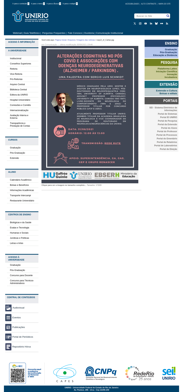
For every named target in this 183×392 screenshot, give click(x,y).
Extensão (14, 158)
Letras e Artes (16, 243)
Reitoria (13, 69)
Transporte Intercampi (20, 195)
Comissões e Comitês (20, 105)
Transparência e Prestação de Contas (20, 124)
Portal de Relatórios (167, 142)
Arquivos (71, 40)
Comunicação (51, 44)
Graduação (15, 147)
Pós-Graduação (17, 153)
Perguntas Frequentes (53, 33)
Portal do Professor (167, 131)
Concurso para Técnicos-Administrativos (22, 282)
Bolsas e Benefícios (19, 185)
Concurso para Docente (21, 275)
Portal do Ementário (167, 138)
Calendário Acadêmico (20, 180)
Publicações (15, 327)
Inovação (172, 74)
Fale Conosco (74, 33)
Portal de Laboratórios (165, 145)
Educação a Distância (165, 55)
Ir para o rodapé (70, 3)
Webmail (17, 33)
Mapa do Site (164, 4)
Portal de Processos (167, 135)
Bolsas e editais (168, 93)
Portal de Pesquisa (167, 121)
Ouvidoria (89, 33)
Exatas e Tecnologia (19, 227)
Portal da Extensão (167, 124)
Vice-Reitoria (16, 74)
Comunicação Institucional (109, 33)
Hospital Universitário (20, 100)
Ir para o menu (38, 3)
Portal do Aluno (169, 128)
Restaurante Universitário (22, 200)
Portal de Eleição (168, 149)
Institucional (15, 58)
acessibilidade (132, 4)
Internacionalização (19, 110)
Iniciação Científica (166, 71)
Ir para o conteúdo (21, 3)
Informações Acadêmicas (22, 190)
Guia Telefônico (32, 33)
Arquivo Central (17, 84)
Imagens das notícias (86, 40)
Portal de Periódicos (19, 336)
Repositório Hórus (18, 346)
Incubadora (171, 77)
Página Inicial (60, 40)
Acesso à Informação (21, 42)
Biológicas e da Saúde (20, 222)
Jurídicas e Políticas (19, 238)
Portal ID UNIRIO (168, 117)
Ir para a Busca (54, 3)
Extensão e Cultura (166, 90)
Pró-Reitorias (16, 79)
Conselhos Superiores (20, 63)
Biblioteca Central (18, 89)
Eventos (13, 317)
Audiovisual (18, 307)
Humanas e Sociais (19, 233)
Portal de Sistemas (167, 114)
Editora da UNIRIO (19, 95)
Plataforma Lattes (167, 68)
